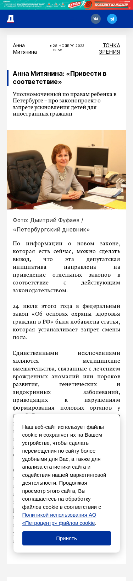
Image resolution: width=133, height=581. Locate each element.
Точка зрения (109, 48)
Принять (66, 538)
